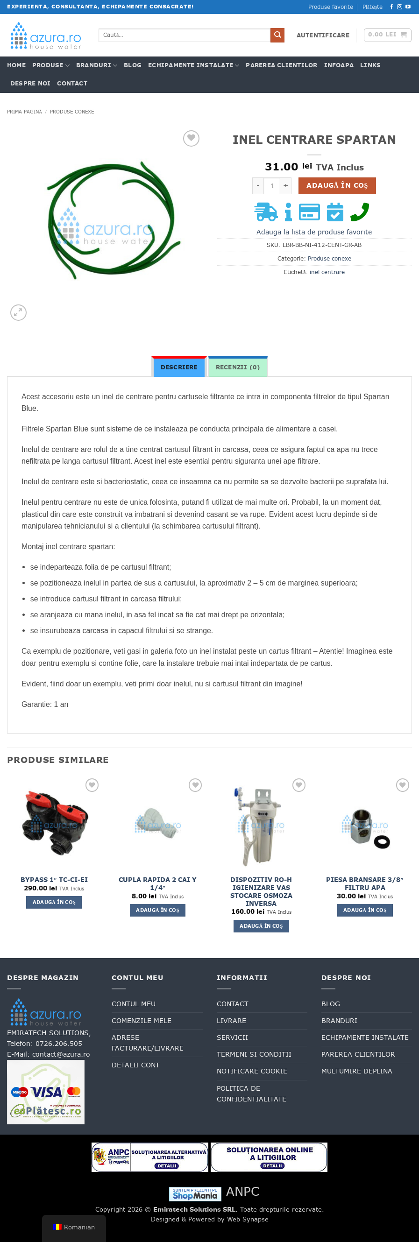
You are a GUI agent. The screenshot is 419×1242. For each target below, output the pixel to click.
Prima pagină (24, 111)
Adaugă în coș (337, 185)
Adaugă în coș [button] (54, 902)
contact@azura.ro (61, 1054)
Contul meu (134, 1004)
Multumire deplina (356, 1071)
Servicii (232, 1037)
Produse (51, 65)
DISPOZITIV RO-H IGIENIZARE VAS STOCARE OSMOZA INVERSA (261, 892)
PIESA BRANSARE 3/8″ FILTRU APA (365, 884)
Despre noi (30, 83)
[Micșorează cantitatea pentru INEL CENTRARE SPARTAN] (257, 185)
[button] (323, 35)
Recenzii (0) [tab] (238, 367)
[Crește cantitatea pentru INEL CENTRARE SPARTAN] (285, 185)
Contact (72, 83)
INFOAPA (339, 65)
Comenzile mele (141, 1020)
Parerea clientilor (281, 65)
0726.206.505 (59, 1043)
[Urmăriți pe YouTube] (408, 7)
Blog (133, 65)
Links (370, 65)
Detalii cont (136, 1065)
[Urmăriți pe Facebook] (391, 7)
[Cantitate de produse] (271, 185)
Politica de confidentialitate (251, 1094)
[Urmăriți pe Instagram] (399, 7)
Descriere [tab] (179, 367)
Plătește (372, 7)
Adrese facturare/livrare (148, 1043)
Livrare (231, 1020)
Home (16, 65)
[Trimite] (277, 35)
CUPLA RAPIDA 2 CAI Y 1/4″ (158, 884)
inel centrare (327, 272)
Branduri (96, 65)
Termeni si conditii (254, 1054)
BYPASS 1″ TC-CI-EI (54, 880)
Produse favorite (330, 7)
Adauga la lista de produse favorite (314, 232)
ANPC (242, 1191)
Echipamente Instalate (193, 65)
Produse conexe (72, 111)
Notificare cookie (252, 1071)
